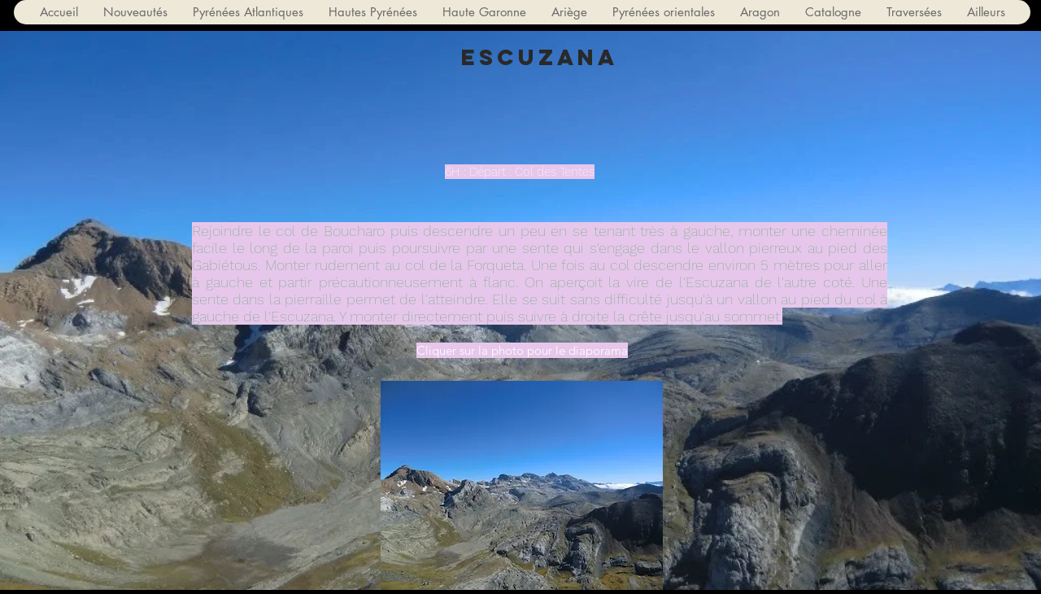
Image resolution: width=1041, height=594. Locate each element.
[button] (248, 12)
